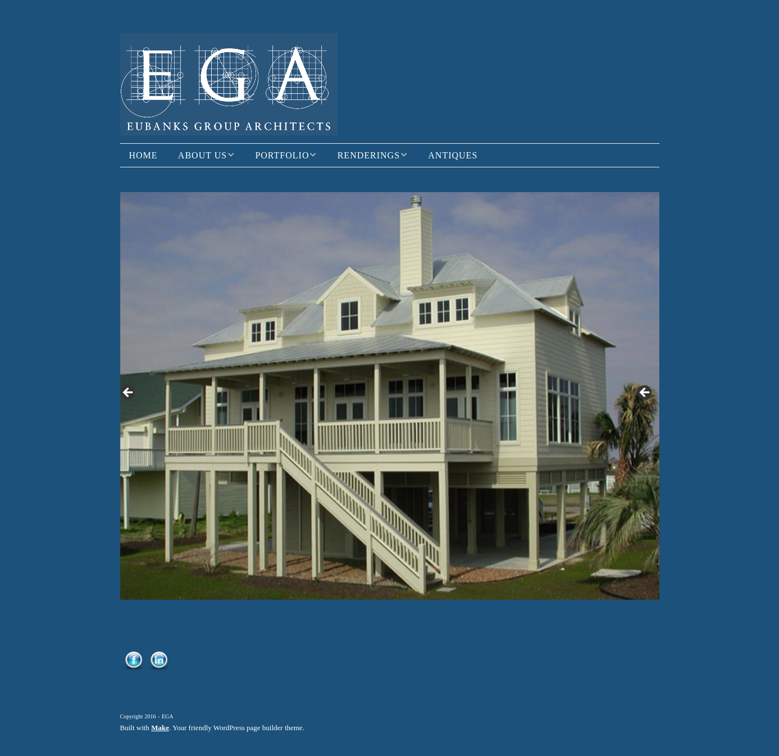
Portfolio (282, 155)
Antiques (452, 155)
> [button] (645, 393)
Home (143, 155)
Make (160, 727)
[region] (389, 395)
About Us (202, 155)
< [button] (128, 393)
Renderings (369, 155)
